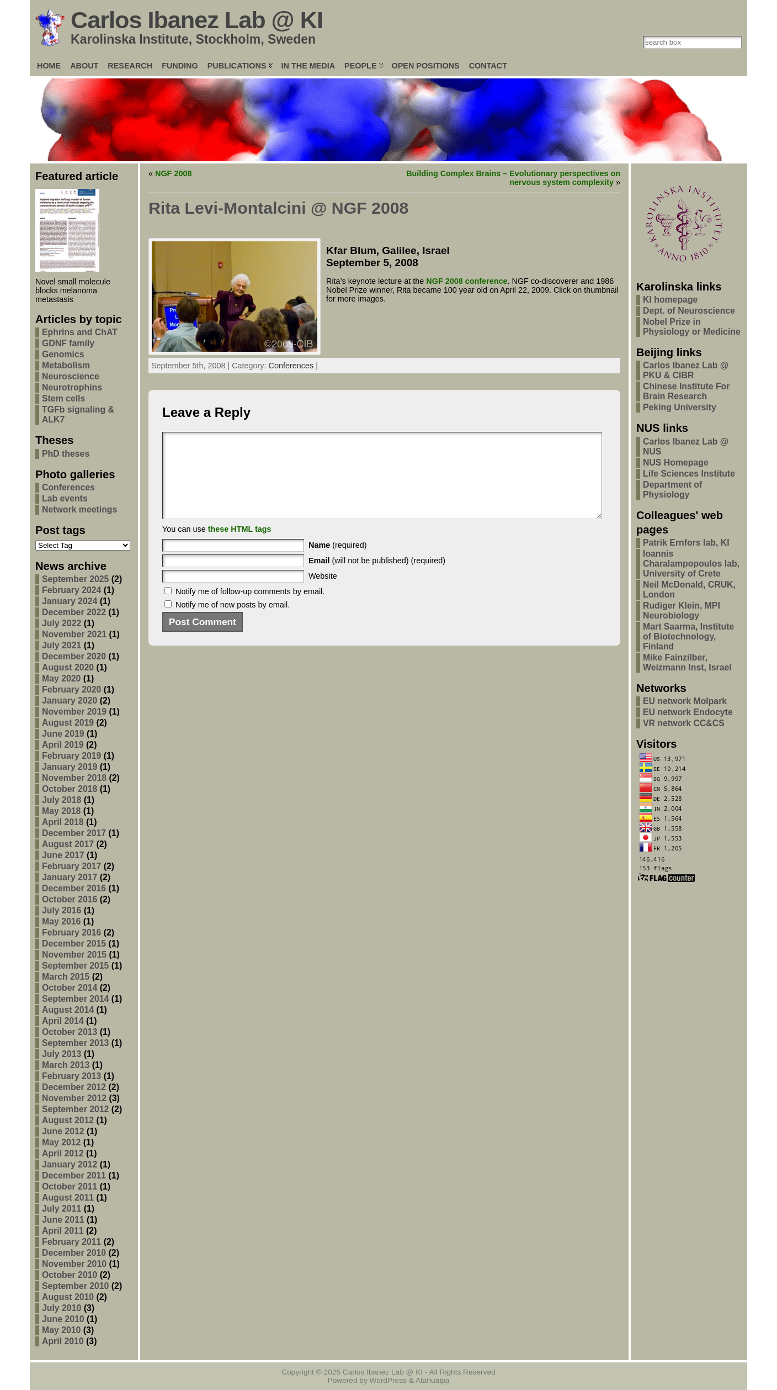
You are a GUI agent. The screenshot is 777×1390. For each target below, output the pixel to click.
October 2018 (69, 789)
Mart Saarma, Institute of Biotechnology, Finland (688, 636)
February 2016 (71, 932)
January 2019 (69, 766)
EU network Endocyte (688, 712)
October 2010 (69, 1275)
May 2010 (61, 1330)
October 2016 (69, 899)
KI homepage (670, 299)
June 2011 (63, 1219)
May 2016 (61, 921)
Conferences (68, 487)
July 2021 (61, 645)
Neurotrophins (72, 387)
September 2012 (75, 1109)
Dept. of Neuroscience (689, 310)
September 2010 (75, 1286)
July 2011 (61, 1208)
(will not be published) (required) (376, 577)
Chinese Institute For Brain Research (686, 391)
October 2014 (69, 987)
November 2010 (74, 1264)
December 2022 (74, 612)
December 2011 (74, 1175)
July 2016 (61, 910)
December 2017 (74, 833)
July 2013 (61, 1054)
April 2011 (63, 1230)
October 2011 (69, 1186)
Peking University (679, 407)
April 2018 (63, 822)
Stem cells (63, 398)
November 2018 (74, 778)
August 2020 (68, 667)
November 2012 (74, 1098)
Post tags (60, 530)
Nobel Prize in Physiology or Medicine (692, 326)
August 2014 (68, 1009)
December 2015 (74, 943)
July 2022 (61, 623)
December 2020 (74, 656)
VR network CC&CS (684, 723)
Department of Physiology (672, 489)
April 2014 (63, 1021)
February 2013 (71, 1076)
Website (322, 592)
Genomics (63, 354)
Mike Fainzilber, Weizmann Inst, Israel (687, 662)
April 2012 (63, 1153)
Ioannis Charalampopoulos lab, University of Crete (691, 563)
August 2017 (68, 844)
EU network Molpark (685, 701)
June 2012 (63, 1131)
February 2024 (71, 590)
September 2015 (75, 965)
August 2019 (68, 722)
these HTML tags (240, 545)
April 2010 (63, 1341)
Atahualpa (433, 1380)
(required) (337, 561)
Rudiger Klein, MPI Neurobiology (681, 610)
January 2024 (69, 601)
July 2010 (61, 1308)
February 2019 (71, 755)
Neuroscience (70, 376)
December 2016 (74, 888)
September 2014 (75, 998)
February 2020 (71, 689)
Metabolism (66, 365)
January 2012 (69, 1164)
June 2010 (63, 1319)
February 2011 (71, 1241)
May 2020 (61, 678)
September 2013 (75, 1043)
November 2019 (74, 711)
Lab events (65, 498)
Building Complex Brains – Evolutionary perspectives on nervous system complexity (513, 178)
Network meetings (79, 509)
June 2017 (63, 855)
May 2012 (61, 1142)
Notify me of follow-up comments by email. (249, 608)
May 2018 (61, 811)
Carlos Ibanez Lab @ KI (197, 20)
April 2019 (63, 744)
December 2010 (74, 1252)
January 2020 (69, 700)
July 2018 (61, 800)
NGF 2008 (173, 173)
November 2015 (74, 954)
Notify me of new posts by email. (232, 621)
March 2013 (65, 1065)
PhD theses (65, 453)
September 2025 (75, 579)
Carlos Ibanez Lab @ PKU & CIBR (685, 370)
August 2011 (68, 1197)
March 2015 (65, 976)
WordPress (388, 1380)
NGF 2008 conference (466, 281)
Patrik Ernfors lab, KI (686, 542)
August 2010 (68, 1297)
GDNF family (68, 343)
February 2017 (71, 866)
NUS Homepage (676, 462)
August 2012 (68, 1120)
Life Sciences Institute (689, 473)
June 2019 (63, 733)
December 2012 (74, 1087)
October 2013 (69, 1032)
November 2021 (74, 634)
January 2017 (69, 877)
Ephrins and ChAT (80, 332)
